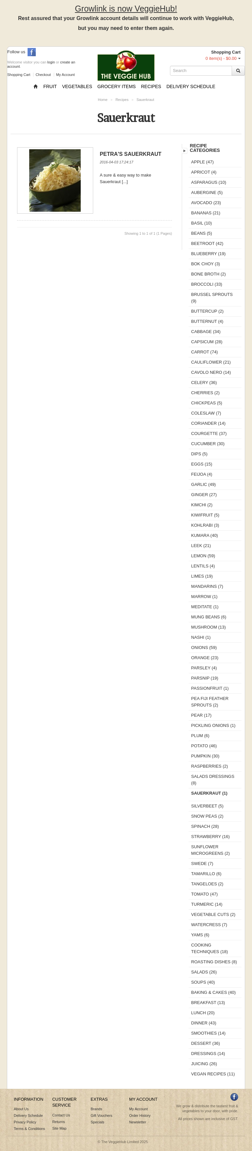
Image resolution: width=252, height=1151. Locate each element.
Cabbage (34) (206, 331)
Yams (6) (200, 934)
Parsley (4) (204, 667)
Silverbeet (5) (207, 805)
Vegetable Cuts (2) (213, 914)
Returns (58, 1122)
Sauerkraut (145, 100)
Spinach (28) (205, 826)
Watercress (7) (209, 924)
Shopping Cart (18, 75)
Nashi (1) (201, 637)
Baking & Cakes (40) (213, 992)
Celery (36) (204, 382)
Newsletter (137, 1122)
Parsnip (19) (205, 678)
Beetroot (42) (207, 243)
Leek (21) (201, 545)
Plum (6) (200, 735)
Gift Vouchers (101, 1115)
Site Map (59, 1128)
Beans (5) (201, 233)
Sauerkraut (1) (209, 793)
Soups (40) (203, 982)
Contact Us (61, 1115)
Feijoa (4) (201, 474)
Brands (96, 1109)
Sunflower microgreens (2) (210, 850)
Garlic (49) (203, 484)
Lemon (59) (203, 555)
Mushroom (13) (208, 627)
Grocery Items (116, 86)
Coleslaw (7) (206, 413)
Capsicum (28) (206, 341)
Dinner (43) (204, 1022)
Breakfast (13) (208, 1002)
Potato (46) (204, 745)
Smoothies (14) (208, 1033)
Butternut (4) (207, 321)
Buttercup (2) (207, 311)
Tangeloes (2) (207, 883)
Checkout (43, 75)
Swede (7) (202, 863)
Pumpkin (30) (205, 756)
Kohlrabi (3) (205, 525)
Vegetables (77, 86)
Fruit (50, 86)
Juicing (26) (204, 1063)
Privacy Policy (25, 1122)
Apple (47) (202, 161)
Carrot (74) (204, 351)
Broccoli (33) (206, 284)
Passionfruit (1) (210, 688)
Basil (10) (201, 223)
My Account (65, 75)
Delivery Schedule (190, 86)
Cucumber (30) (208, 443)
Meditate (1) (205, 606)
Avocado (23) (206, 202)
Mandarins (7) (207, 586)
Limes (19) (202, 576)
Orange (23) (205, 657)
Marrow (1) (204, 596)
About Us (21, 1109)
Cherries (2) (205, 392)
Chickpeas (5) (206, 402)
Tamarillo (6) (206, 873)
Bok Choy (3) (205, 263)
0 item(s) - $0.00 (221, 58)
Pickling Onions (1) (213, 725)
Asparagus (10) (208, 182)
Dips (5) (199, 453)
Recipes (151, 86)
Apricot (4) (204, 172)
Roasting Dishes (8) (214, 961)
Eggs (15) (201, 464)
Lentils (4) (203, 566)
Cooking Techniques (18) (209, 948)
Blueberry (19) (208, 253)
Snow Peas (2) (207, 816)
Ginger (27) (204, 494)
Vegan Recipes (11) (213, 1073)
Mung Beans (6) (208, 616)
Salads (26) (204, 972)
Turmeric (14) (206, 904)
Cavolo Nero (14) (211, 372)
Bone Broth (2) (208, 274)
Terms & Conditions (29, 1129)
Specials (97, 1122)
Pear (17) (201, 715)
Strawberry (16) (210, 836)
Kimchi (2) (202, 504)
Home (102, 100)
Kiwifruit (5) (205, 515)
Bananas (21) (205, 212)
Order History (139, 1115)
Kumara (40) (204, 535)
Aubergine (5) (207, 192)
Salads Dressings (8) (213, 779)
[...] (125, 181)
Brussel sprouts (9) (212, 297)
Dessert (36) (205, 1043)
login (51, 62)
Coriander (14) (208, 423)
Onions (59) (204, 647)
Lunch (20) (203, 1012)
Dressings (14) (208, 1053)
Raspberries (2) (209, 766)
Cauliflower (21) (211, 362)
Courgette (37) (209, 433)
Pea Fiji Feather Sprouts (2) (210, 701)
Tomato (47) (204, 894)
